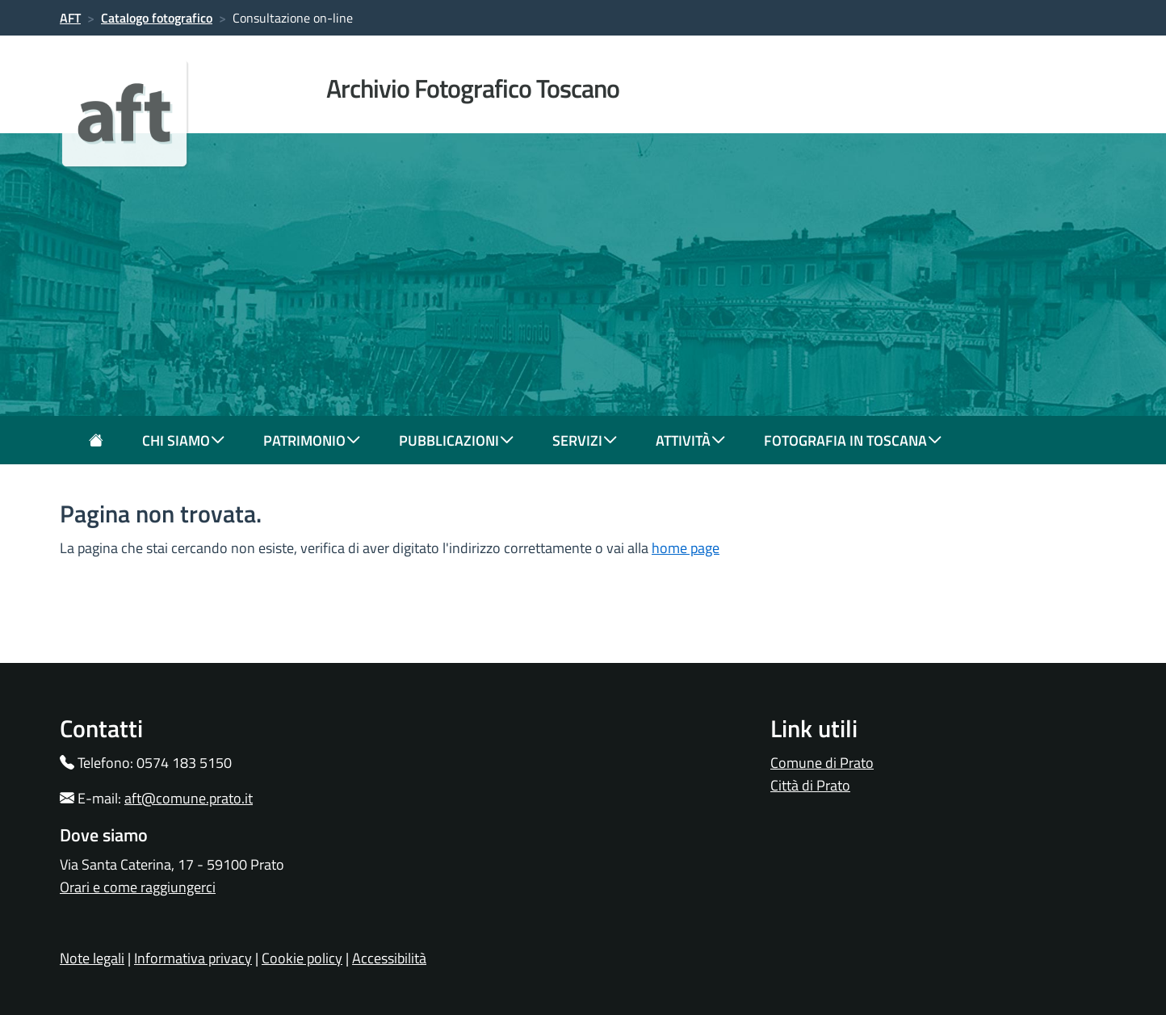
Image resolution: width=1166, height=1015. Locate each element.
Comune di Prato (822, 763)
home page (685, 548)
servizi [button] (584, 440)
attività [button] (690, 440)
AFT (70, 17)
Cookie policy (302, 958)
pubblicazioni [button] (456, 440)
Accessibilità (389, 958)
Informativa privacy (193, 958)
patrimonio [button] (311, 440)
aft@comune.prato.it (188, 798)
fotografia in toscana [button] (853, 440)
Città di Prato (810, 785)
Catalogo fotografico (156, 17)
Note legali (92, 958)
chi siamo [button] (183, 440)
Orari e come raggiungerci (138, 887)
